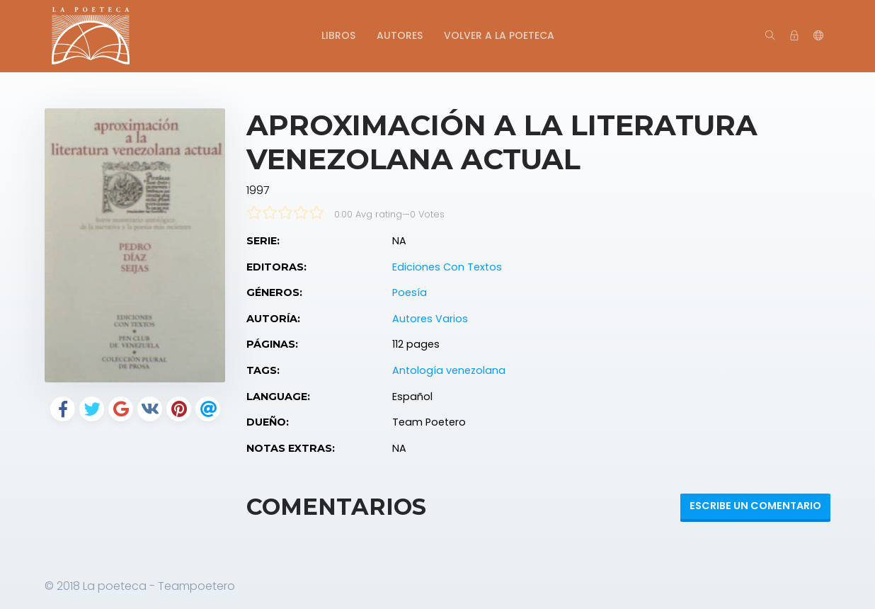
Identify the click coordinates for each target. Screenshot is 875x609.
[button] (818, 36)
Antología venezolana (448, 370)
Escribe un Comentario (755, 506)
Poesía (409, 292)
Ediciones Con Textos (447, 267)
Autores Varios (430, 319)
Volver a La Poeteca (499, 35)
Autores (400, 35)
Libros (338, 35)
